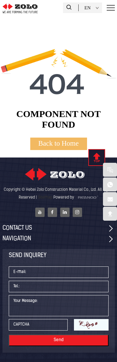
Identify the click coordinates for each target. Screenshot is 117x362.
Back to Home (58, 143)
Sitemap (45, 197)
